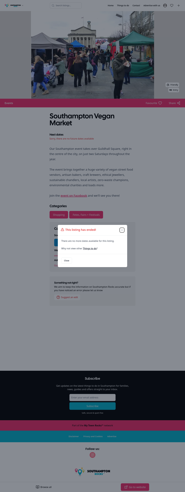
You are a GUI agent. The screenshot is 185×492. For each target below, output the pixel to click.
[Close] (122, 230)
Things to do (90, 248)
